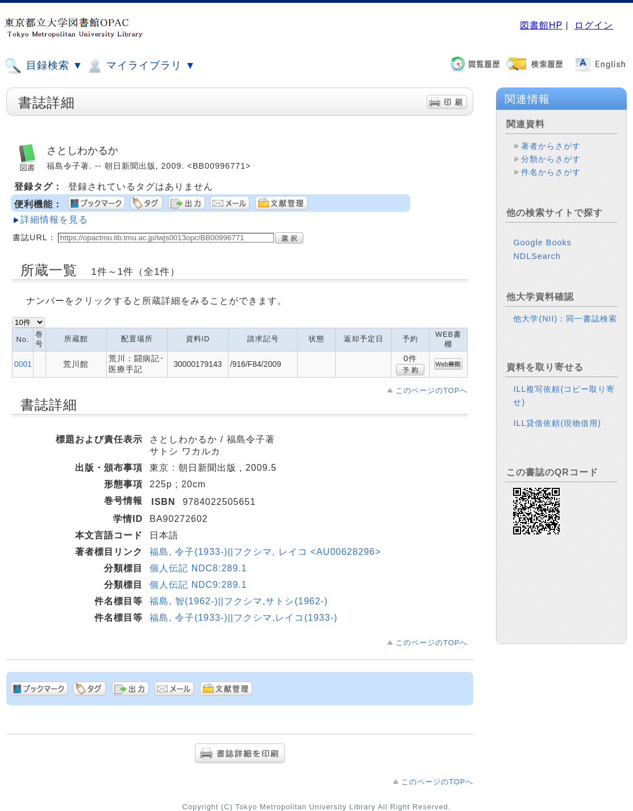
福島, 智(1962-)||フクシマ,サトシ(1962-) (238, 601)
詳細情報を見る (54, 219)
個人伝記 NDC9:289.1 (198, 585)
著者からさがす (551, 146)
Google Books (542, 242)
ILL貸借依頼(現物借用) (557, 423)
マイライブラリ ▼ (140, 65)
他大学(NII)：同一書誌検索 (565, 318)
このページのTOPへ (431, 390)
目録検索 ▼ (44, 65)
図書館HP (541, 25)
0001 (23, 364)
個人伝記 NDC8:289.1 (198, 568)
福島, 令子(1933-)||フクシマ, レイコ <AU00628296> (265, 552)
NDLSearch (536, 256)
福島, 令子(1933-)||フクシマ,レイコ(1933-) (243, 617)
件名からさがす (551, 172)
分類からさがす (551, 159)
